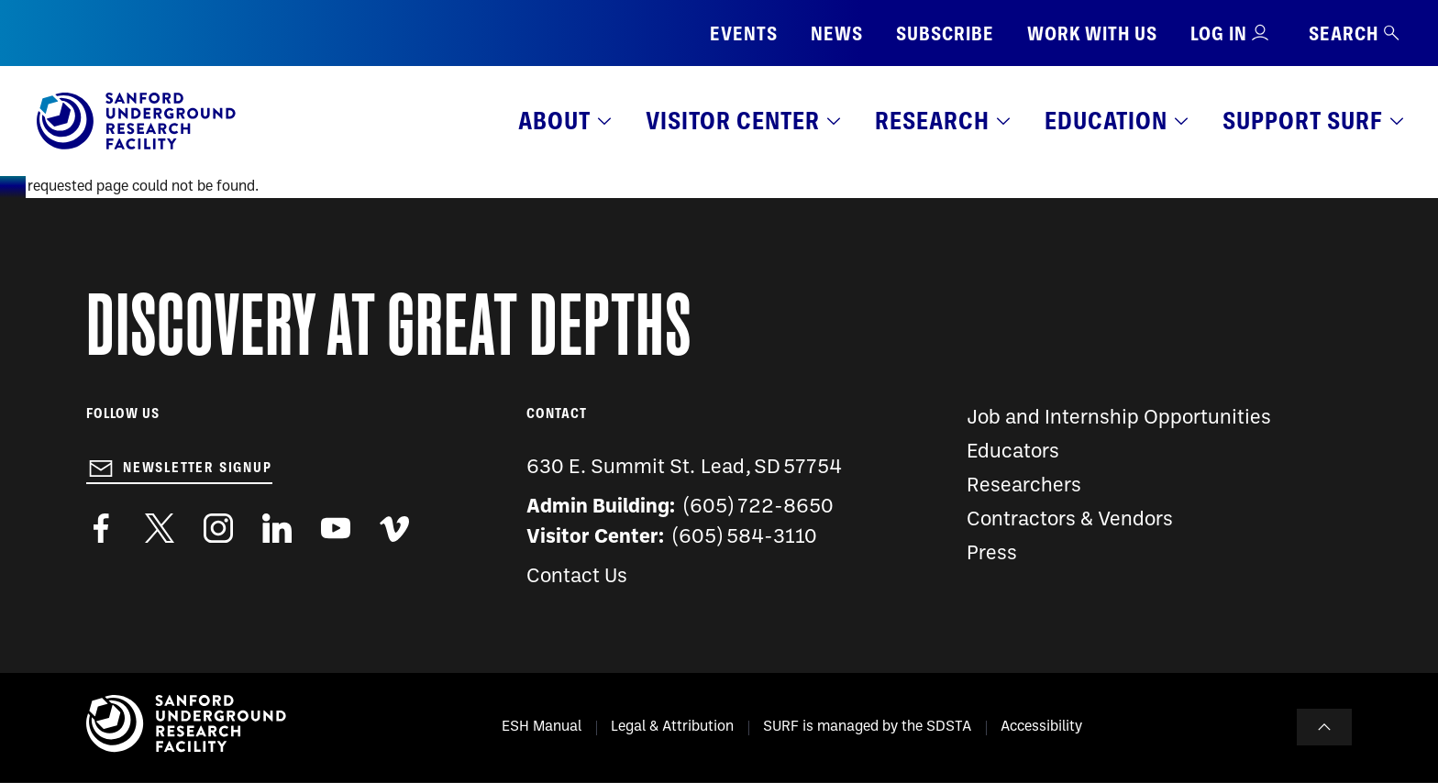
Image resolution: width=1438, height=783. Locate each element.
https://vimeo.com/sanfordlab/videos (394, 528)
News (837, 33)
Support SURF (1302, 120)
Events (744, 33)
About (554, 120)
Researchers (1024, 486)
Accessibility (1041, 727)
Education (1106, 120)
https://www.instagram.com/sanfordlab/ (218, 528)
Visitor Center (733, 120)
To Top (1324, 727)
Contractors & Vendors (1070, 520)
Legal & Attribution (672, 727)
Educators (1013, 452)
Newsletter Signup (197, 467)
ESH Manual (541, 727)
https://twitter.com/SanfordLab (159, 528)
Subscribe (945, 33)
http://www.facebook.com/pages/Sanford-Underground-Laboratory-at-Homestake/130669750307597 (101, 528)
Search (1355, 33)
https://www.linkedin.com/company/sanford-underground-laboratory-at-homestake (277, 528)
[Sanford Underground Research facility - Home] (136, 145)
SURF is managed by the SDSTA (867, 727)
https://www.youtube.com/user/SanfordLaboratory (335, 528)
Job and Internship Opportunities (1119, 418)
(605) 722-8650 (759, 507)
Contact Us (576, 577)
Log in (1218, 33)
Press (992, 554)
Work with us (1092, 33)
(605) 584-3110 (745, 537)
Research (932, 120)
